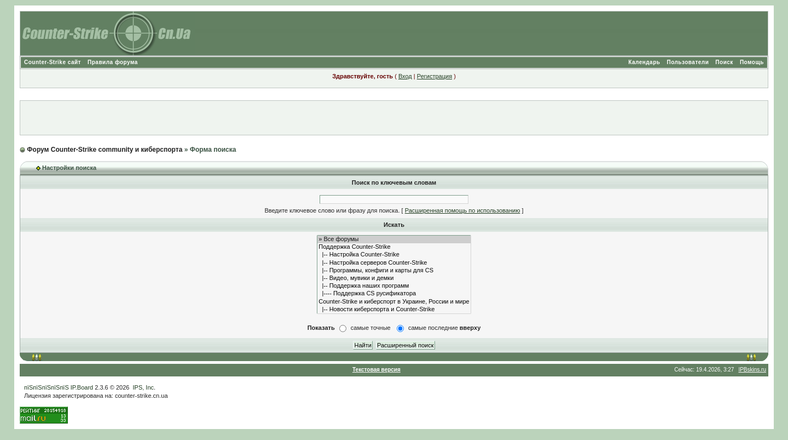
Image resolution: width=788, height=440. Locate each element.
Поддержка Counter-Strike (393, 247)
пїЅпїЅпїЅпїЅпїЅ (46, 387)
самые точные (371, 327)
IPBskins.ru (752, 370)
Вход (405, 76)
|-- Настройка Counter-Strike (393, 255)
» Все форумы (393, 239)
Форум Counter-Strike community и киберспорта (104, 149)
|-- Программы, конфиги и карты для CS (393, 271)
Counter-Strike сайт (52, 62)
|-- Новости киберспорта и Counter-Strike (393, 309)
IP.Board (82, 387)
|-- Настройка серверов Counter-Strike (393, 263)
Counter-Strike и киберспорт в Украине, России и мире (393, 302)
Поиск (724, 62)
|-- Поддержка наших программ (393, 286)
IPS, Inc (143, 387)
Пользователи (688, 62)
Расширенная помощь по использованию (462, 210)
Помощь (752, 62)
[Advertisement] (394, 117)
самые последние (444, 327)
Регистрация (434, 76)
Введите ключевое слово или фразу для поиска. (331, 210)
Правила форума (113, 62)
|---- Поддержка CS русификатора (393, 294)
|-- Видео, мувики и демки (393, 278)
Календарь (644, 62)
